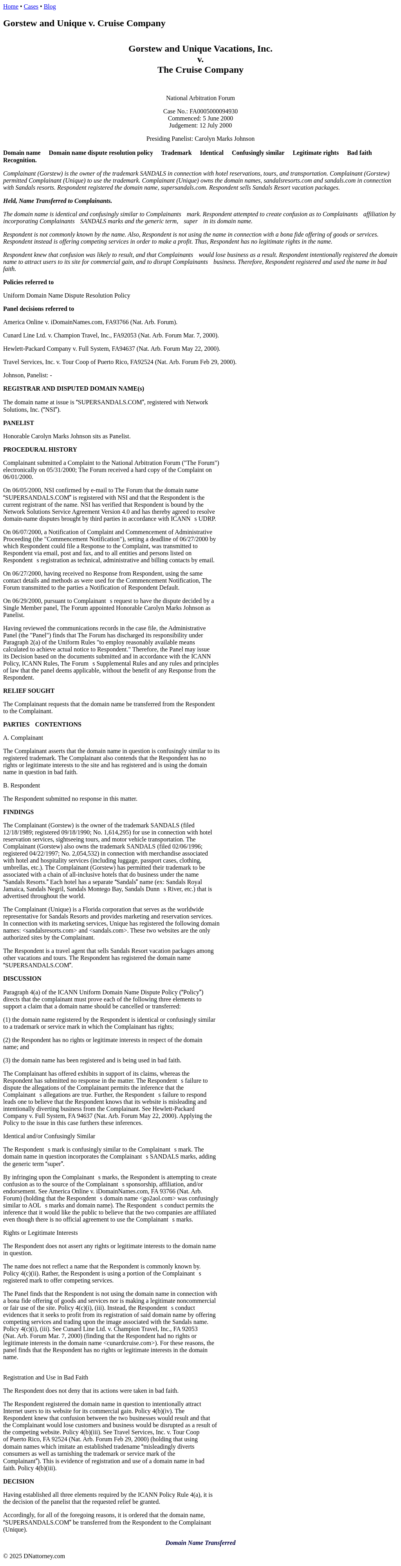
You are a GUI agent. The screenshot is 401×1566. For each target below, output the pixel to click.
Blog (50, 6)
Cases (31, 6)
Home (10, 6)
